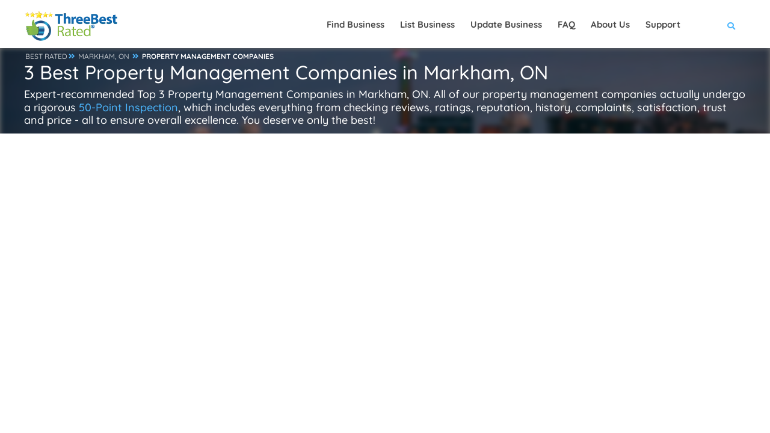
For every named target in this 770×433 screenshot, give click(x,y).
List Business (427, 24)
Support (662, 24)
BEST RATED (46, 56)
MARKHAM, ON (103, 56)
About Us (610, 24)
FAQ (566, 24)
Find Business (355, 24)
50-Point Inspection (128, 107)
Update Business (506, 24)
